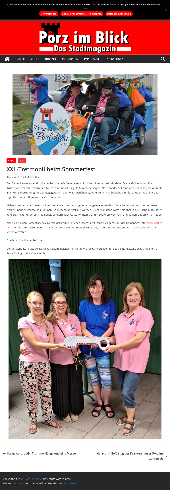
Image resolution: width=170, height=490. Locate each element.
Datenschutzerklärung (119, 13)
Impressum (91, 59)
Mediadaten (70, 59)
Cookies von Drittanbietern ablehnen (82, 13)
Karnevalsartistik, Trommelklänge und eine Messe (39, 453)
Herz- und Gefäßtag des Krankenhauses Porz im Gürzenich (132, 456)
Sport (34, 59)
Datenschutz (114, 59)
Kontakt (50, 59)
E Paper (19, 59)
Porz (22, 160)
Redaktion (35, 176)
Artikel (11, 160)
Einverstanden (49, 13)
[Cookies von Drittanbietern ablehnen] (165, 9)
